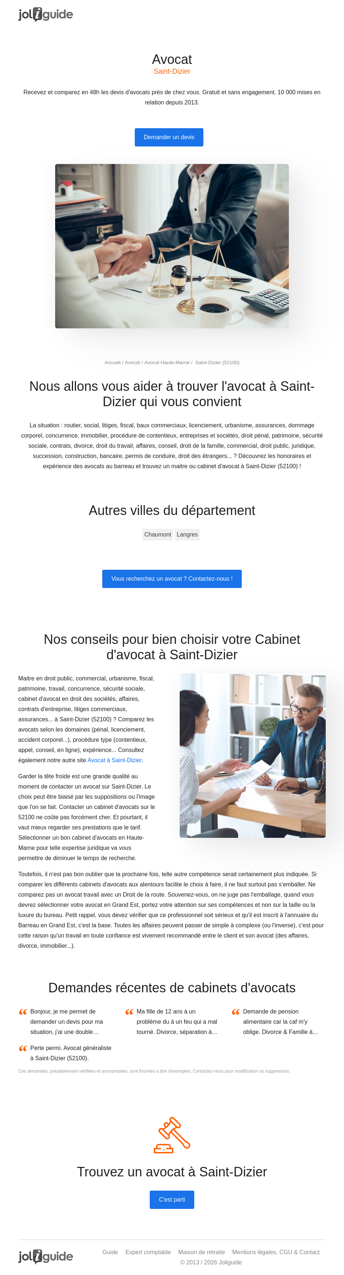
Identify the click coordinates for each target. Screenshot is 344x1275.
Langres (187, 534)
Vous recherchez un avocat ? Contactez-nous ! (172, 579)
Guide (110, 1252)
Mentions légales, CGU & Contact (276, 1252)
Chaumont (157, 534)
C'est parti (172, 1199)
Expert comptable (148, 1252)
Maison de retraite (201, 1252)
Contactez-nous (208, 1071)
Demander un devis (169, 137)
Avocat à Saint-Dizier (114, 760)
